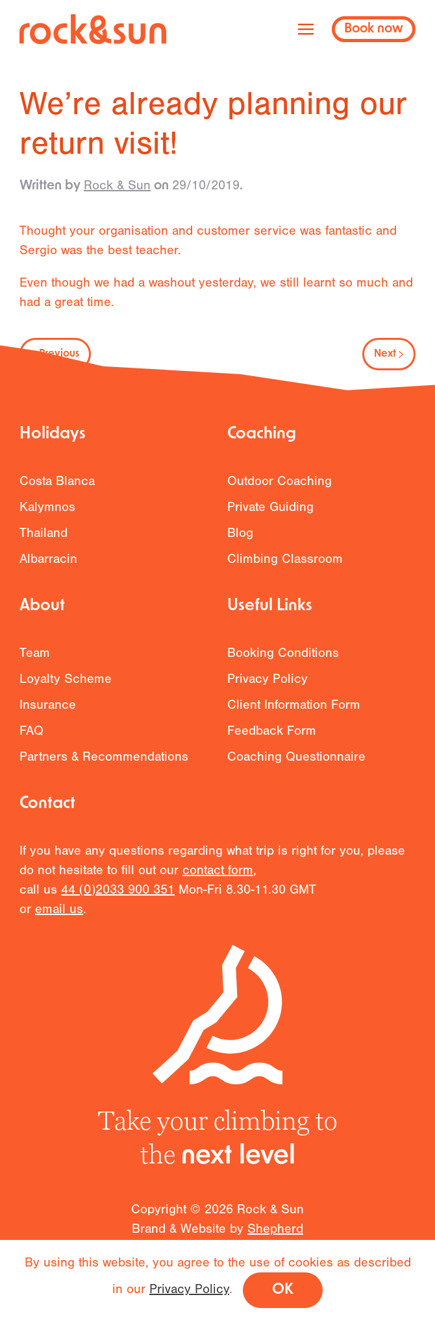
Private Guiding (270, 513)
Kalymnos (47, 513)
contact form (217, 877)
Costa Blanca (57, 488)
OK (282, 1290)
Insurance (47, 711)
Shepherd (275, 1237)
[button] (306, 29)
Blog (240, 539)
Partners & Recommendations (103, 763)
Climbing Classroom (285, 565)
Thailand (43, 539)
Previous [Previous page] (55, 354)
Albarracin (48, 565)
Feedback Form (271, 737)
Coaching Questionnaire (296, 763)
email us (59, 916)
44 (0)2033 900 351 (118, 897)
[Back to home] (92, 29)
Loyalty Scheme (65, 685)
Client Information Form (293, 711)
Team (34, 659)
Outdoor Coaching (279, 488)
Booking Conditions (283, 659)
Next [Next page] (389, 354)
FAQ (31, 737)
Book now (373, 29)
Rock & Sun (117, 185)
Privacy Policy (267, 685)
